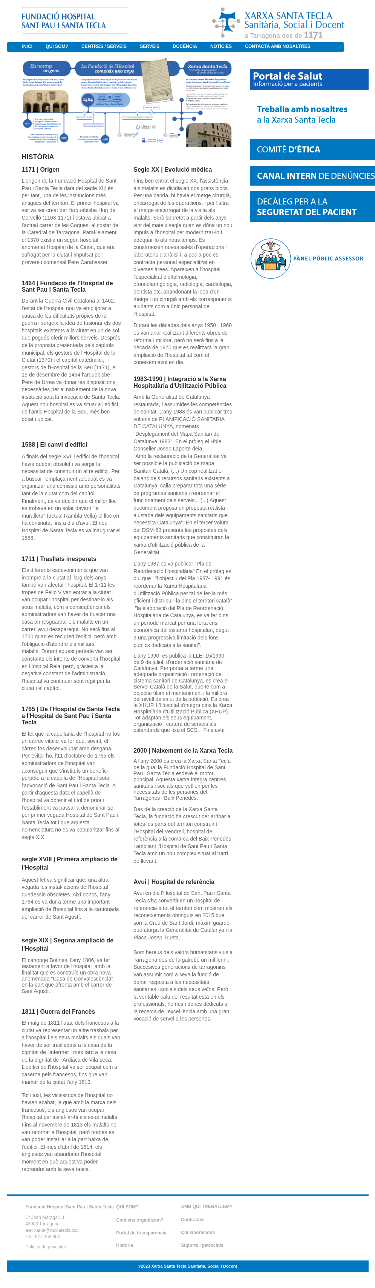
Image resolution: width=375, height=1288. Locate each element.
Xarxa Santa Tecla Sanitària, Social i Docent (194, 1266)
